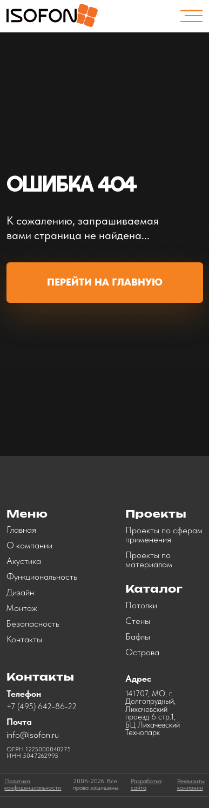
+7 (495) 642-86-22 (41, 706)
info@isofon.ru (32, 734)
